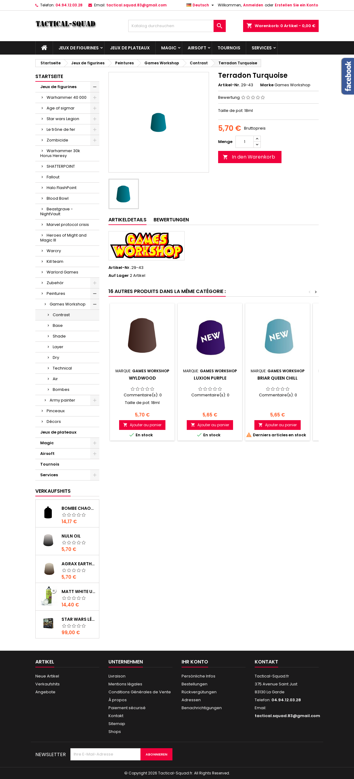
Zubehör (55, 283)
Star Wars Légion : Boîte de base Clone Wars (79, 619)
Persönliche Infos (198, 676)
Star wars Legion (63, 119)
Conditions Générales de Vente (139, 692)
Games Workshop (68, 304)
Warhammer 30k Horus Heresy (60, 153)
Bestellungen (194, 684)
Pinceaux (56, 411)
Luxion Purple (210, 378)
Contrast (61, 315)
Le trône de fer (61, 129)
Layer (58, 347)
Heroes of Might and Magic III (63, 237)
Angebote (45, 692)
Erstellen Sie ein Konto (296, 5)
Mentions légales (125, 684)
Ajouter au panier (142, 424)
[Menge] (244, 142)
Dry (56, 357)
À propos (117, 700)
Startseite (49, 76)
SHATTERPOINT (61, 166)
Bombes (61, 389)
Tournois (229, 48)
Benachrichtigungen (202, 708)
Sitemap (116, 724)
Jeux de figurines (78, 48)
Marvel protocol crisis (68, 224)
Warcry (54, 251)
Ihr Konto (195, 661)
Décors (54, 421)
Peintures (56, 293)
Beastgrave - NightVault (56, 211)
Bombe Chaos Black (79, 508)
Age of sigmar (61, 108)
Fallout (53, 177)
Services (262, 48)
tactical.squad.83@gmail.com (136, 5)
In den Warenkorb (249, 156)
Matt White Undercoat (79, 591)
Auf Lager (118, 275)
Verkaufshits (53, 491)
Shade (59, 336)
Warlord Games (62, 272)
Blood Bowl (58, 198)
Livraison (117, 676)
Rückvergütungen (199, 692)
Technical (62, 368)
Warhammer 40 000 (67, 97)
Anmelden (253, 5)
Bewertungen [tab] (171, 219)
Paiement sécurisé (127, 708)
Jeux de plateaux (130, 48)
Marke (267, 85)
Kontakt (115, 716)
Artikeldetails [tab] (127, 219)
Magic (168, 48)
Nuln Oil (71, 536)
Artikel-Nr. (229, 85)
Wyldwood (142, 378)
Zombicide (57, 140)
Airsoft (197, 48)
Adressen (191, 700)
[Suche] (177, 26)
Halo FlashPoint (61, 188)
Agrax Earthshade (79, 563)
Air (55, 379)
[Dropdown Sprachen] (200, 5)
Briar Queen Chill (277, 378)
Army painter (62, 400)
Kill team (55, 261)
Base (58, 325)
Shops (114, 731)
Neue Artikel (47, 676)
